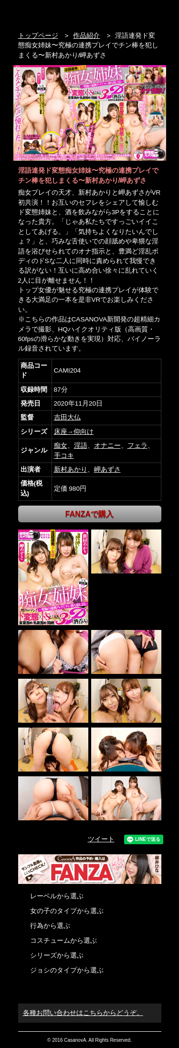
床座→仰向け (74, 431)
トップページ (38, 35)
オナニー (107, 445)
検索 (138, 13)
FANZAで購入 (89, 514)
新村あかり (70, 469)
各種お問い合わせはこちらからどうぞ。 (83, 1012)
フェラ (137, 445)
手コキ (64, 455)
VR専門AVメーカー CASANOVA (58, 13)
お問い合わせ (156, 13)
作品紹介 (86, 35)
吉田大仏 (67, 417)
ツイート (101, 839)
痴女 (60, 445)
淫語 (80, 445)
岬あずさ (107, 469)
